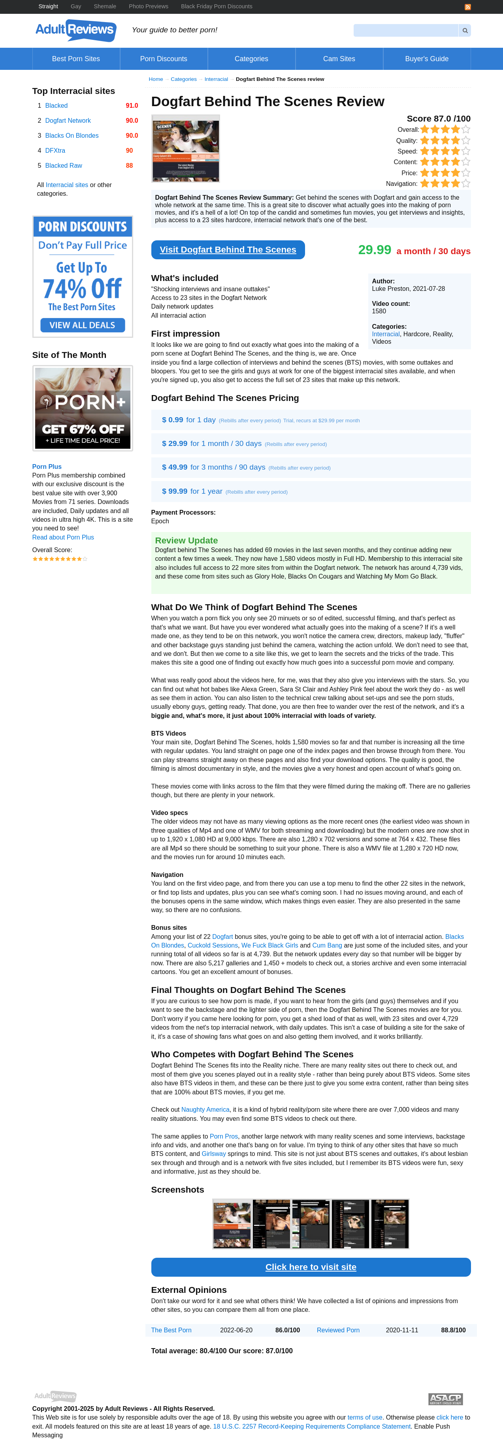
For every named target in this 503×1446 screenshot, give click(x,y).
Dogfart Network (68, 120)
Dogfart (222, 936)
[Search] (406, 30)
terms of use (365, 1417)
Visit (228, 250)
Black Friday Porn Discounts (216, 6)
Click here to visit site (311, 1267)
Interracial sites (67, 185)
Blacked (56, 105)
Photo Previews (148, 6)
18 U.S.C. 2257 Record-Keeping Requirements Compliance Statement (312, 1426)
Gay (76, 6)
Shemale (105, 6)
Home (156, 79)
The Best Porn (171, 1330)
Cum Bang (327, 945)
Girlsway (214, 1153)
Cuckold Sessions (213, 945)
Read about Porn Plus (63, 537)
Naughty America (205, 1109)
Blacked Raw (63, 165)
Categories (184, 79)
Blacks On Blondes (72, 135)
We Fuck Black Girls (269, 945)
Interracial (216, 79)
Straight (48, 6)
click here (450, 1417)
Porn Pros (224, 1136)
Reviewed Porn (338, 1330)
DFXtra (55, 150)
